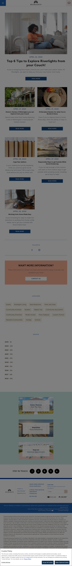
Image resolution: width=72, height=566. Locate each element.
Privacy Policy (27, 559)
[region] (36, 557)
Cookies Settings (5, 562)
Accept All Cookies (48, 562)
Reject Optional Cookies (62, 562)
